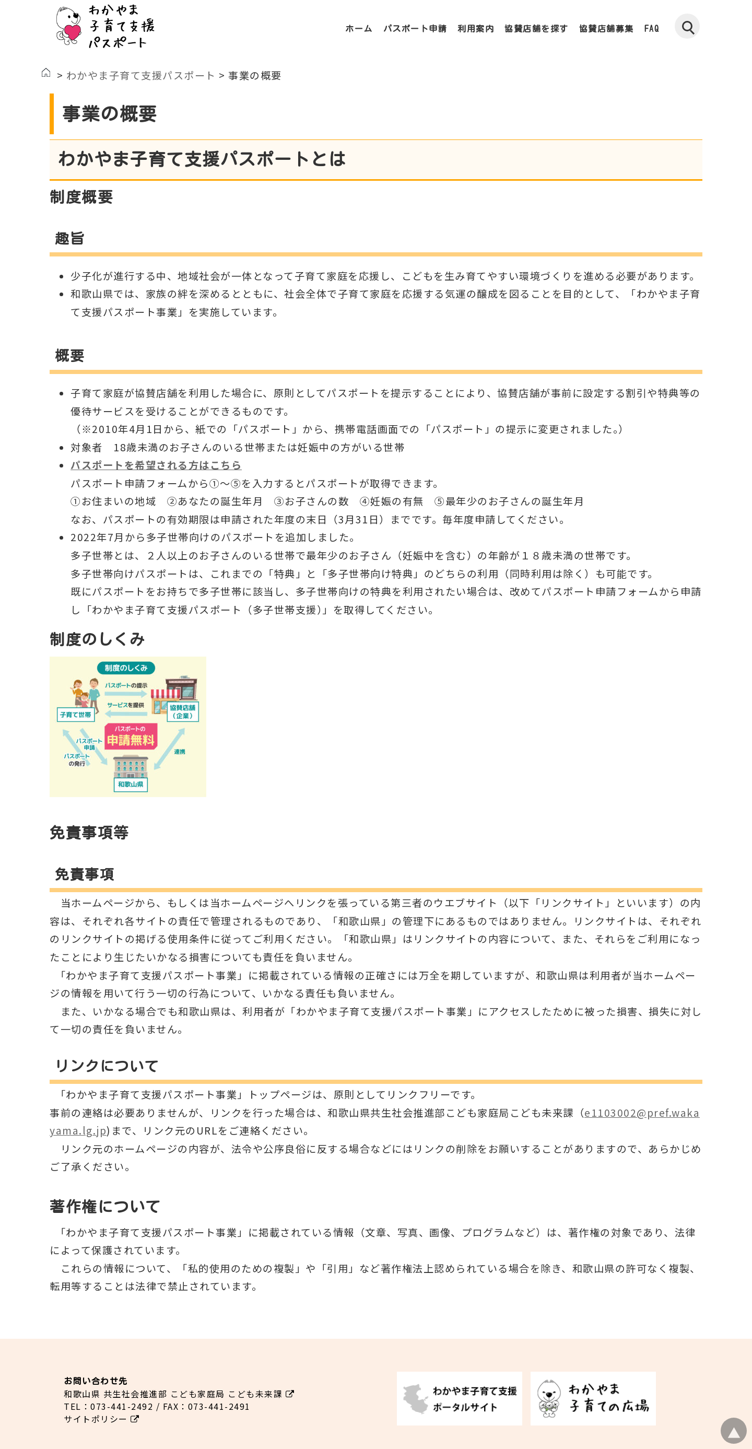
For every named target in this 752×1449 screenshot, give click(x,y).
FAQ (652, 29)
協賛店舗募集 (606, 29)
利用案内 (475, 29)
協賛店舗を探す (536, 29)
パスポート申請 (415, 29)
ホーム (359, 29)
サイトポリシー (102, 1418)
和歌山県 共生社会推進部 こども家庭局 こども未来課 (179, 1393)
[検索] (687, 26)
